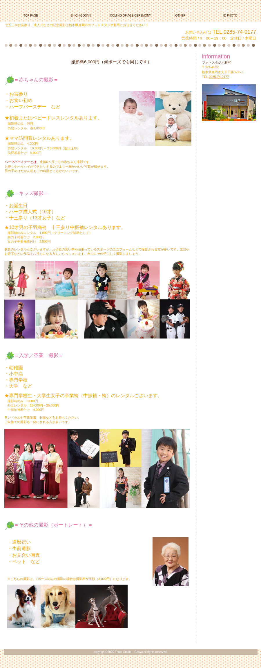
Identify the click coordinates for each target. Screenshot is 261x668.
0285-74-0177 (240, 32)
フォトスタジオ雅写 (75, 34)
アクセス (229, 158)
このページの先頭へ (25, 639)
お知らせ (229, 136)
